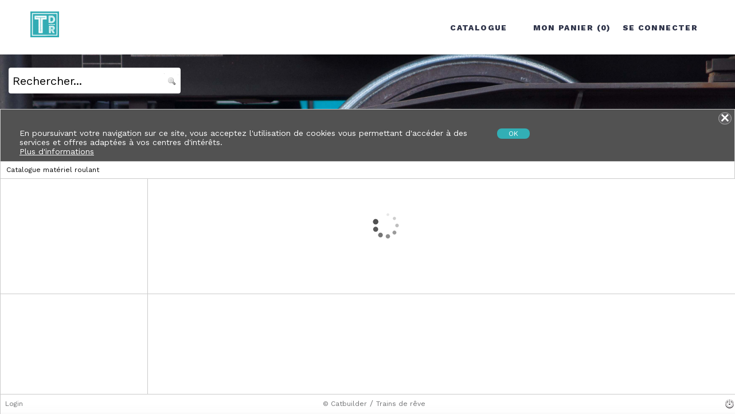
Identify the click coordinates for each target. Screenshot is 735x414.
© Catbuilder (345, 404)
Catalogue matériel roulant (52, 170)
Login (14, 404)
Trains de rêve (400, 404)
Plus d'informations (56, 151)
